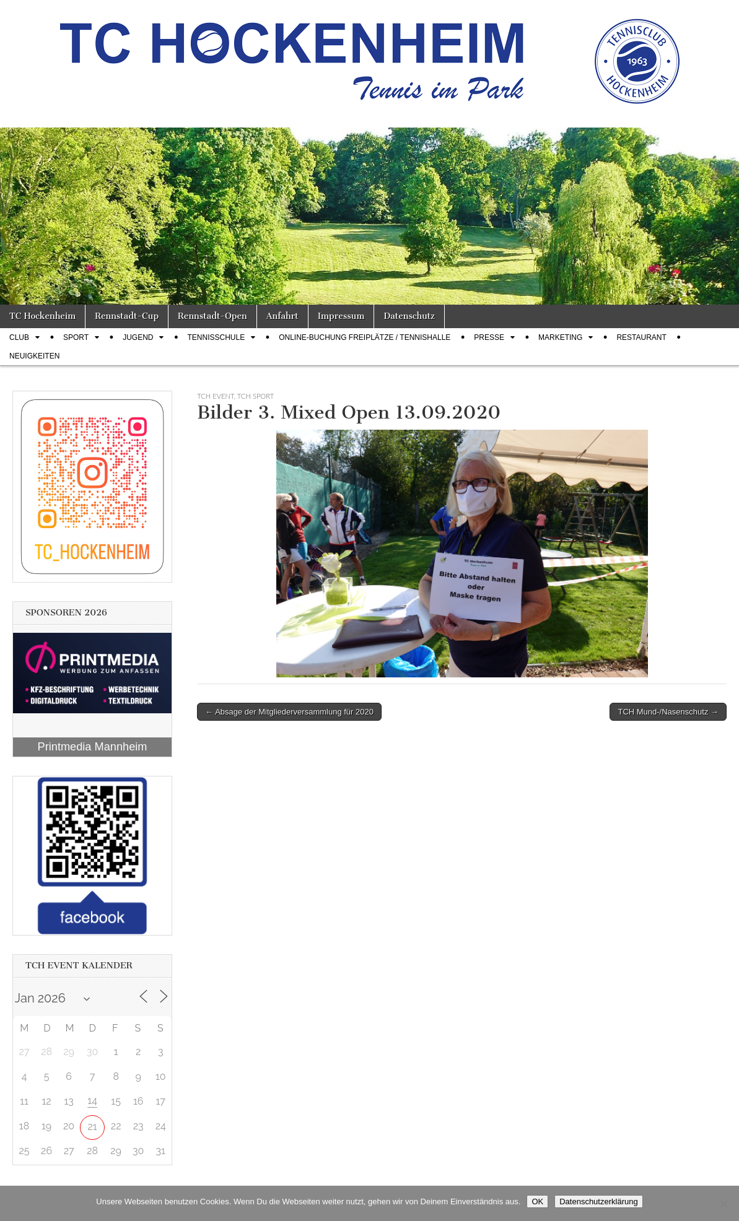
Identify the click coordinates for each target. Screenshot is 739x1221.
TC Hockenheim (42, 316)
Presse (489, 337)
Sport (76, 337)
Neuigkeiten (34, 356)
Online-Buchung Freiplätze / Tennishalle (364, 337)
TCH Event (215, 396)
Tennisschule (216, 337)
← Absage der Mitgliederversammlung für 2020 (289, 711)
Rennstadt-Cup (127, 316)
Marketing (560, 337)
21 (92, 1126)
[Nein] (723, 1203)
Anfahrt (282, 316)
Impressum (341, 316)
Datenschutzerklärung (598, 1201)
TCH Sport (255, 396)
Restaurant (641, 337)
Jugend (138, 337)
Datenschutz (408, 316)
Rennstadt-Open (212, 316)
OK (537, 1201)
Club (19, 337)
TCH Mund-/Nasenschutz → (668, 711)
